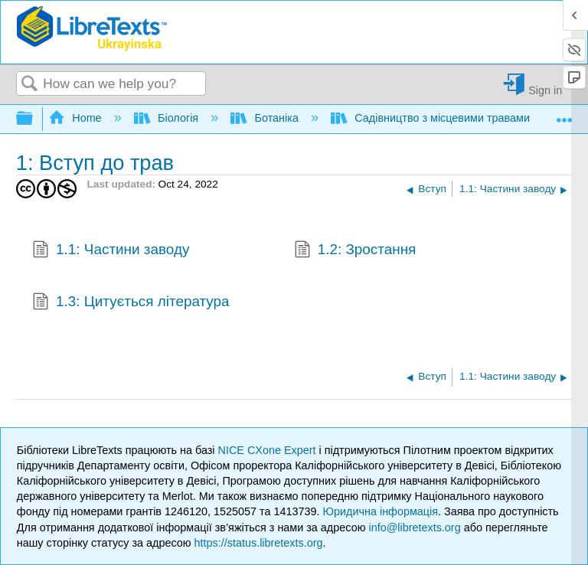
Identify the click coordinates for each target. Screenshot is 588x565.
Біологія (168, 118)
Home (76, 118)
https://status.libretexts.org (258, 543)
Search (30, 84)
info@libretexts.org (414, 527)
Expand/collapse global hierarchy (34, 119)
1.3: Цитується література (130, 303)
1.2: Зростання (355, 251)
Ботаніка (266, 118)
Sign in (545, 90)
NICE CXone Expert (268, 450)
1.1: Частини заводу (110, 251)
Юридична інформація (380, 511)
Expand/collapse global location (564, 114)
